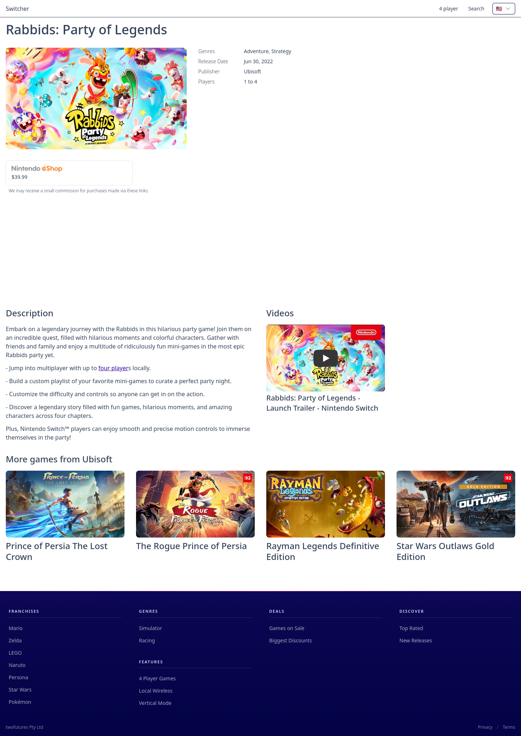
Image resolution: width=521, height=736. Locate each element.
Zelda (15, 640)
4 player (448, 8)
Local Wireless (156, 690)
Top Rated (411, 628)
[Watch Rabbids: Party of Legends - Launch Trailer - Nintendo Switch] (325, 358)
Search (476, 8)
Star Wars (20, 689)
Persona (18, 677)
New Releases (415, 640)
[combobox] (503, 8)
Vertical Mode (155, 702)
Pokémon (20, 701)
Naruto (17, 665)
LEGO (15, 652)
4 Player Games (157, 678)
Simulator (150, 628)
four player (113, 368)
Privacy (485, 727)
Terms (509, 727)
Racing (147, 640)
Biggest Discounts (290, 640)
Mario (15, 628)
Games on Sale (286, 628)
